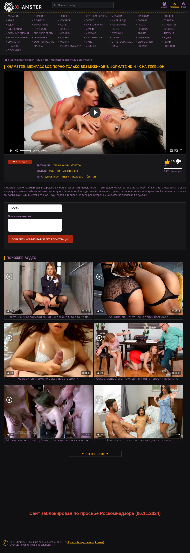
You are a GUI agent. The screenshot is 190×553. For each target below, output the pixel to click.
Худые (167, 37)
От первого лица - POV (124, 42)
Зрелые (64, 29)
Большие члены (18, 37)
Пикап (115, 46)
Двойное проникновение (46, 33)
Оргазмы (117, 33)
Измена (64, 37)
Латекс (90, 20)
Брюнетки (14, 42)
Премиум (143, 16)
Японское (170, 46)
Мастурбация (94, 37)
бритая (91, 176)
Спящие (169, 16)
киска (65, 176)
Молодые (91, 46)
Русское (143, 29)
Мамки (90, 29)
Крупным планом (96, 16)
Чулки (167, 42)
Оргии (115, 37)
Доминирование (44, 42)
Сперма (142, 46)
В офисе (39, 20)
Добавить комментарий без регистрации (40, 239)
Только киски (94, 24)
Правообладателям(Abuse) (85, 542)
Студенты (170, 24)
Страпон (169, 20)
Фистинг (169, 33)
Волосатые (41, 24)
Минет (90, 42)
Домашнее (40, 37)
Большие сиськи (18, 33)
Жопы (63, 24)
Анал (11, 20)
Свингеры (144, 37)
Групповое (40, 29)
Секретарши (145, 42)
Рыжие (142, 33)
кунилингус (52, 176)
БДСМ (11, 24)
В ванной (13, 46)
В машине (40, 16)
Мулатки (117, 16)
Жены (63, 16)
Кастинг (65, 42)
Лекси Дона (70, 170)
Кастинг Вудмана (70, 46)
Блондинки (15, 29)
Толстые (169, 29)
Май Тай (54, 170)
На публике (119, 24)
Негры (115, 29)
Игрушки (65, 33)
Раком (141, 24)
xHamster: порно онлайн (20, 60)
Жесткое (65, 20)
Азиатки (13, 16)
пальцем (77, 176)
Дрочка (38, 46)
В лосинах (14, 50)
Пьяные (142, 20)
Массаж (91, 33)
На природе (119, 20)
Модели (164, 5)
